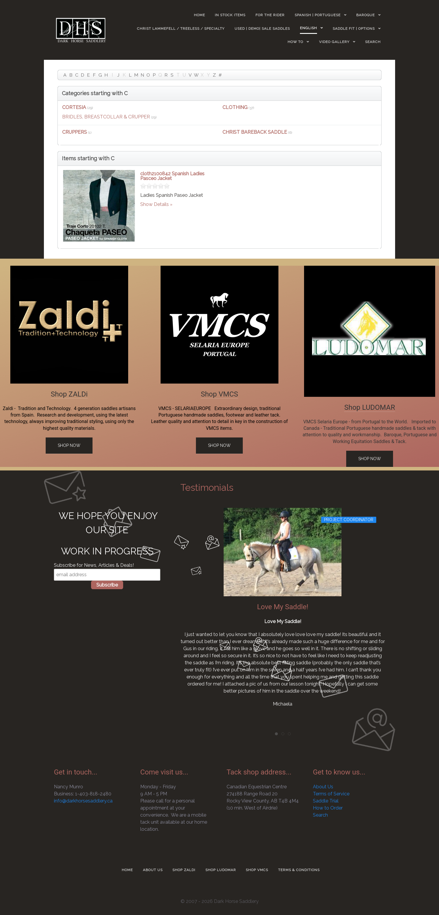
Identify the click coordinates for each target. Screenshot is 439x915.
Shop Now (69, 445)
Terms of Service (331, 794)
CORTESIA (74, 107)
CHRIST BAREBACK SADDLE (254, 132)
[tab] (276, 733)
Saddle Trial (326, 801)
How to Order (328, 808)
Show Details (154, 204)
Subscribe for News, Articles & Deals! (94, 565)
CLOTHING (234, 107)
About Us (323, 787)
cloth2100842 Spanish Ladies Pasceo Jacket (172, 176)
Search (320, 815)
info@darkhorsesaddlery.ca (83, 801)
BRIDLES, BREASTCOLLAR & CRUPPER (106, 117)
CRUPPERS (74, 132)
